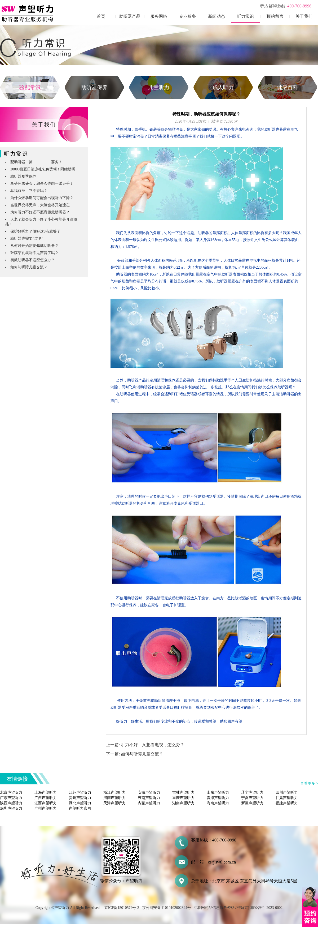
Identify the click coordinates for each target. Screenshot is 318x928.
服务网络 (158, 16)
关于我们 (303, 16)
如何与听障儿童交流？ (142, 754)
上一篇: (113, 744)
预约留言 (275, 16)
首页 (101, 16)
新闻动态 (216, 16)
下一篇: (113, 754)
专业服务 (187, 16)
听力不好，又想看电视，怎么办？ (152, 744)
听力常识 (245, 16)
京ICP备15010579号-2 (121, 908)
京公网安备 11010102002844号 (166, 908)
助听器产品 (129, 16)
